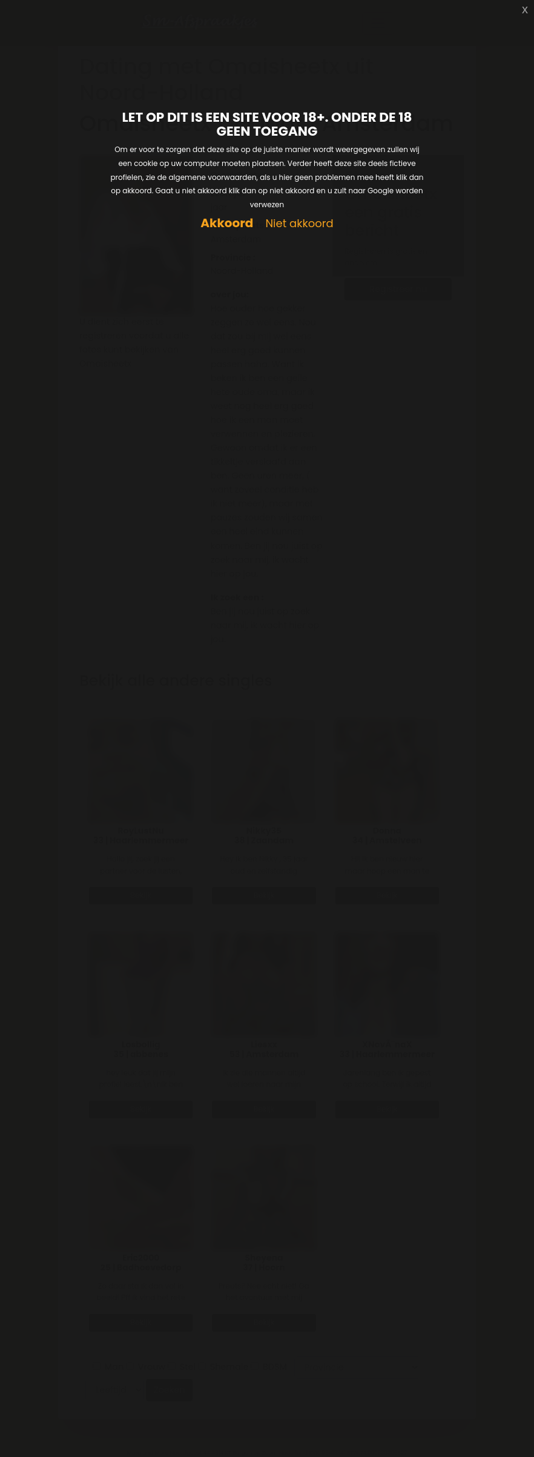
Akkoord (226, 223)
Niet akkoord (299, 224)
